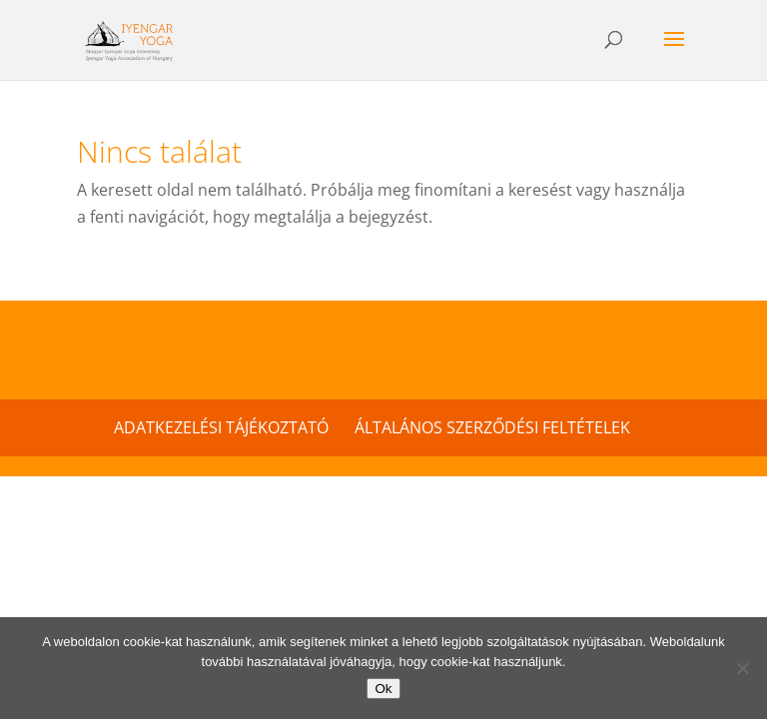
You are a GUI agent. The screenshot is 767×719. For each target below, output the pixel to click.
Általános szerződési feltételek (492, 427)
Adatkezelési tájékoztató (221, 427)
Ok (383, 688)
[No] (742, 668)
